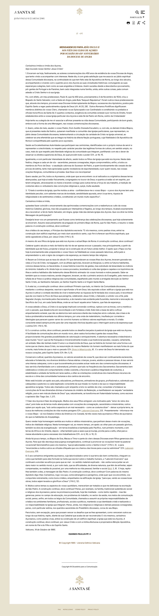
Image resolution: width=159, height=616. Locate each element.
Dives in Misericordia (81, 349)
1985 (42, 18)
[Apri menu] (142, 12)
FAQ (59, 609)
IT (77, 33)
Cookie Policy (80, 609)
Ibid (110, 468)
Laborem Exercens (90, 410)
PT (81, 33)
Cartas (35, 18)
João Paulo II (22, 18)
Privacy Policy (93, 609)
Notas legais (68, 609)
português (136, 18)
